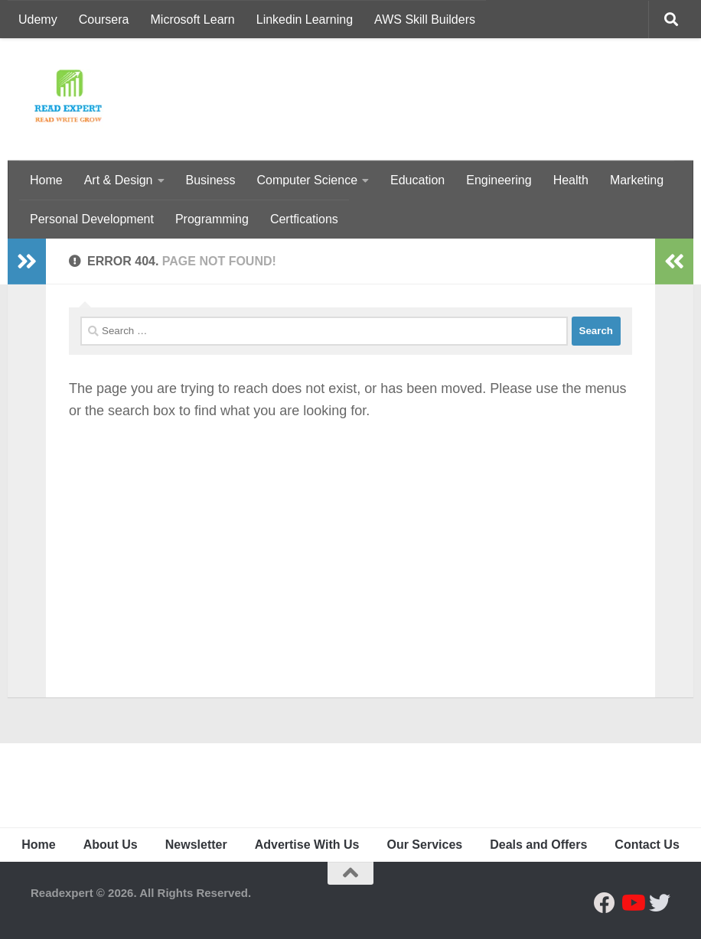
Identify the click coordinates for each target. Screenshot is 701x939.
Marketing (637, 180)
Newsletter (196, 844)
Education (417, 180)
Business (211, 180)
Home (46, 180)
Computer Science (306, 180)
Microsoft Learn (193, 19)
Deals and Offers (538, 844)
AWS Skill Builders (424, 19)
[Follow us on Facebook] (604, 903)
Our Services (424, 844)
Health (571, 180)
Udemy (37, 19)
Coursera (104, 19)
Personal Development (92, 219)
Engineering (498, 180)
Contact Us (647, 844)
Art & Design (118, 180)
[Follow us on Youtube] (632, 903)
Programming (212, 219)
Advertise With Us (307, 844)
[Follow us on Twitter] (659, 903)
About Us (110, 844)
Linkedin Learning (304, 19)
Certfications (304, 219)
